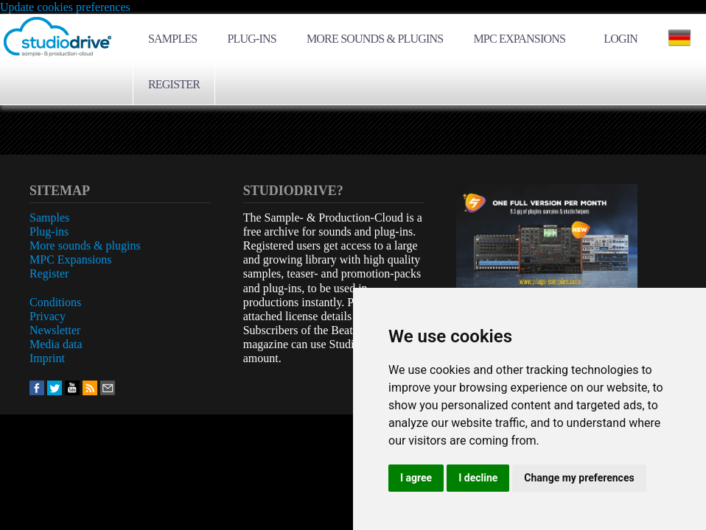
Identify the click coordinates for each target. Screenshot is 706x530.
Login (620, 38)
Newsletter (54, 330)
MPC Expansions (519, 38)
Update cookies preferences (65, 7)
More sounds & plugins (375, 38)
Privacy (47, 316)
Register (174, 84)
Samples (172, 38)
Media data (56, 344)
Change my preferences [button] (579, 478)
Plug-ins (251, 38)
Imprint (47, 358)
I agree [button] (416, 478)
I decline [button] (477, 478)
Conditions (55, 302)
